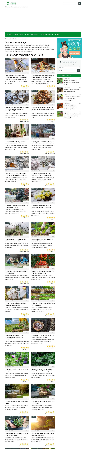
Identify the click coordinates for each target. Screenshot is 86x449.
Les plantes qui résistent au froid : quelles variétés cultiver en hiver (16, 174)
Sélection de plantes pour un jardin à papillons (17, 370)
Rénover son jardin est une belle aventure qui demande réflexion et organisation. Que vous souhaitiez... (17, 278)
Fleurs (21, 34)
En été (57, 34)
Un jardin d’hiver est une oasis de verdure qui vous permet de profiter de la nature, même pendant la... (16, 148)
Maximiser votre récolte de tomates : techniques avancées (43, 272)
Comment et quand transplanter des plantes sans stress (17, 434)
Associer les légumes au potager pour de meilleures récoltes (71, 82)
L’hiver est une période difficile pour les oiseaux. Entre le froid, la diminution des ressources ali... (16, 82)
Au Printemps (49, 34)
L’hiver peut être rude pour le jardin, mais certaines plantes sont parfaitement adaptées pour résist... (16, 180)
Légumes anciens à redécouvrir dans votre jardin (43, 402)
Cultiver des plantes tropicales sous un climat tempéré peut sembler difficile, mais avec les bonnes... (43, 376)
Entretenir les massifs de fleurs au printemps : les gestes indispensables (72, 116)
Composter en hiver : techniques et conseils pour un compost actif (43, 76)
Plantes (26, 34)
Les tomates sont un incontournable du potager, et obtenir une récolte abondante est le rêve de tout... (43, 278)
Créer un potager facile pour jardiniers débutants (71, 90)
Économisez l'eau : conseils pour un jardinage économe (43, 434)
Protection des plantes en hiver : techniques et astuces (16, 304)
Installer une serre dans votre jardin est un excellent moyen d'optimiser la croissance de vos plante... (16, 246)
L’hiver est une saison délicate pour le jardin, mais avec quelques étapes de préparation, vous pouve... (15, 212)
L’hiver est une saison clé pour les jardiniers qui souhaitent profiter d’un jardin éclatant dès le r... (42, 115)
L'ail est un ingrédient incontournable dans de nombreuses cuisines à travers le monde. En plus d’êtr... (42, 342)
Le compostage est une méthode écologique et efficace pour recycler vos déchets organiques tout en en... (42, 82)
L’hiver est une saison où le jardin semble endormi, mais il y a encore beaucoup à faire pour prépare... (16, 115)
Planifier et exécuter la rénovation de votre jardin (16, 272)
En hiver (41, 34)
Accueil (9, 34)
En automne (34, 34)
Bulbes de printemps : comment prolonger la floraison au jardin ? (70, 107)
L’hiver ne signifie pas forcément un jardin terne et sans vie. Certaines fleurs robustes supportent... (42, 213)
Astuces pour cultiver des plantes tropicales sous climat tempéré (42, 370)
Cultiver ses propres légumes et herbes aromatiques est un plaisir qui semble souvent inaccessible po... (41, 310)
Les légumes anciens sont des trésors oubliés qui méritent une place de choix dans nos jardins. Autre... (42, 408)
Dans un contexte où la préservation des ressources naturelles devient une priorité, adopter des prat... (42, 440)
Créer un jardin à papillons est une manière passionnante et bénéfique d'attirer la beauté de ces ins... (16, 376)
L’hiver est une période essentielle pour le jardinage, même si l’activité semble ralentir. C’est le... (42, 180)
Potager (15, 34)
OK (78, 70)
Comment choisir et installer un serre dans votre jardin (16, 240)
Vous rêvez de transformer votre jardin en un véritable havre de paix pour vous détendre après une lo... (16, 408)
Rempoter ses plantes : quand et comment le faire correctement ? (72, 98)
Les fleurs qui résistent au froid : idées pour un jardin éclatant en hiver (42, 207)
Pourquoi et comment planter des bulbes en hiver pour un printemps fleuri (43, 109)
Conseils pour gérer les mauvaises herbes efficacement (42, 240)
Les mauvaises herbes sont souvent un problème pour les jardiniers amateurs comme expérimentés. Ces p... (41, 246)
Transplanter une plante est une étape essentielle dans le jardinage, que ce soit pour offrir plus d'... (16, 440)
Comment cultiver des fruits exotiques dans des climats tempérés (14, 337)
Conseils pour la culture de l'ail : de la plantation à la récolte (43, 336)
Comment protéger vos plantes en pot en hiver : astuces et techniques (43, 142)
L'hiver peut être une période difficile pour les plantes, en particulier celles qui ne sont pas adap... (16, 310)
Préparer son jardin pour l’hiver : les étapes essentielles (17, 206)
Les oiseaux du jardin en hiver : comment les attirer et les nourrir (16, 76)
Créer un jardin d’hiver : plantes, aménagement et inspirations (16, 142)
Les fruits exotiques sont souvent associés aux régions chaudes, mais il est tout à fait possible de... (17, 343)
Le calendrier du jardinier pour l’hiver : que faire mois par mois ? (42, 174)
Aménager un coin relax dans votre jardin (17, 402)
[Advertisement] (43, 19)
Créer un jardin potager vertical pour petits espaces (43, 304)
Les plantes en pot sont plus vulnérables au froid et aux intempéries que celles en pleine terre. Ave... (43, 148)
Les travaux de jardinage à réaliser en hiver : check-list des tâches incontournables (17, 109)
